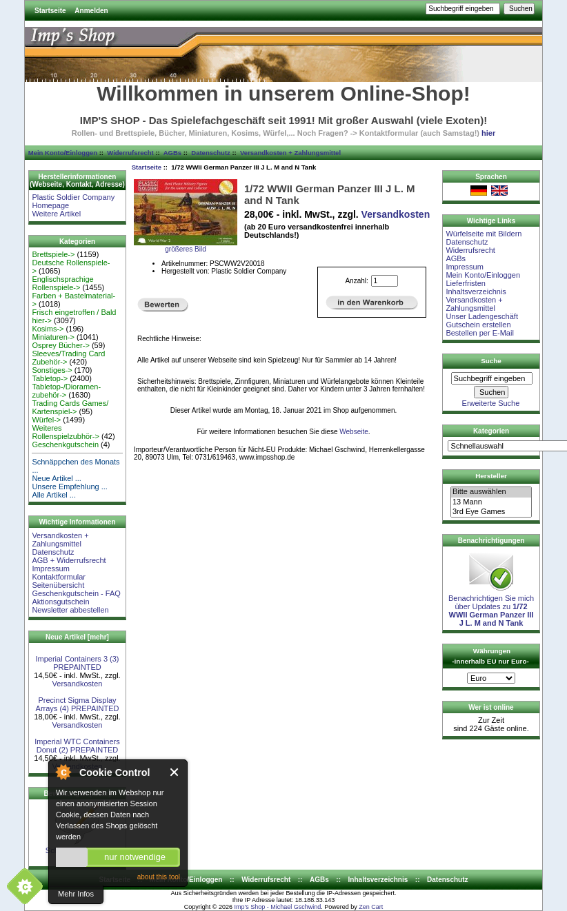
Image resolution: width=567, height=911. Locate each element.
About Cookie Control (63, 772)
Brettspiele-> (53, 254)
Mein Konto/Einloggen (62, 152)
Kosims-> (47, 329)
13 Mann (491, 502)
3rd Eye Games (491, 512)
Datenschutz (210, 152)
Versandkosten (77, 683)
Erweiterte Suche (491, 403)
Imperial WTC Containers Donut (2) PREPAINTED (76, 745)
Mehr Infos (76, 894)
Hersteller (491, 476)
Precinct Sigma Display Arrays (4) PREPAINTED (77, 704)
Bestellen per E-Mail (479, 333)
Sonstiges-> (52, 370)
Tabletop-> (50, 378)
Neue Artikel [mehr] (77, 637)
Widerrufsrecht (130, 152)
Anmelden (91, 10)
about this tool (158, 877)
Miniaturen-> (53, 337)
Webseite (353, 432)
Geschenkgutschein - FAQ (76, 593)
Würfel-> (46, 420)
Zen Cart (371, 906)
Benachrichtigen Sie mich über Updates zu (491, 607)
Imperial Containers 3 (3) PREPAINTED (77, 663)
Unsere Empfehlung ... (69, 486)
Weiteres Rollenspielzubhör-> (65, 432)
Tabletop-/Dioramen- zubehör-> (66, 390)
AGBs (172, 152)
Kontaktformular (59, 577)
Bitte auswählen (491, 492)
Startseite (50, 10)
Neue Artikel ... (56, 478)
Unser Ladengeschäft (482, 316)
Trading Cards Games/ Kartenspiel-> (70, 407)
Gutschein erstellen (478, 324)
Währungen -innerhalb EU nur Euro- (490, 656)
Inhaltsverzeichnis (476, 291)
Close (174, 772)
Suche (491, 361)
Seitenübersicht (58, 585)
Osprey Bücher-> (60, 345)
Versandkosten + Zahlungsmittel (290, 152)
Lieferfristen (465, 283)
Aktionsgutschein (60, 601)
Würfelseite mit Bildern (483, 233)
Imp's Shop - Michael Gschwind (277, 906)
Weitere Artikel (56, 213)
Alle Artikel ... (54, 495)
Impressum (50, 568)
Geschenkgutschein (65, 444)
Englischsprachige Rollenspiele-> (62, 283)
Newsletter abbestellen (70, 610)
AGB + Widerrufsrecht (69, 560)
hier (488, 133)
